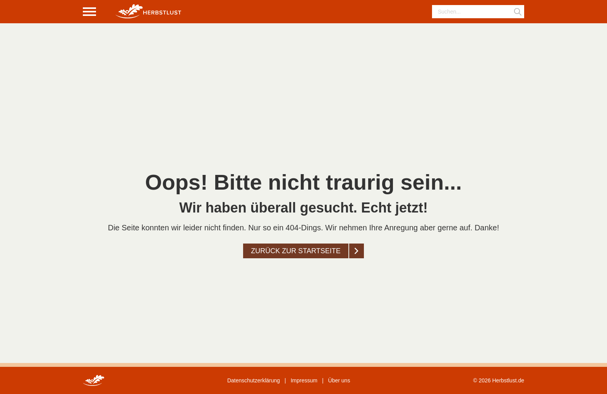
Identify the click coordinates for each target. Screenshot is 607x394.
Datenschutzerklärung (253, 380)
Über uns (339, 380)
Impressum (304, 380)
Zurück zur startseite (295, 251)
